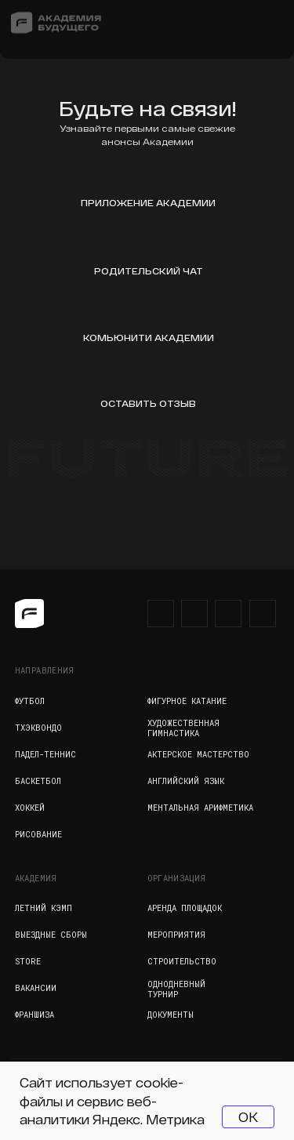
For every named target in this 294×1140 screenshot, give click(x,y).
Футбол (30, 700)
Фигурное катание (187, 700)
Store (28, 961)
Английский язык (185, 780)
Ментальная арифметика (200, 807)
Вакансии (35, 987)
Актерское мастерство (198, 754)
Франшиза (34, 1014)
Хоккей (30, 807)
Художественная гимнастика (183, 728)
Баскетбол (38, 780)
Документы (170, 1014)
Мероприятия (176, 934)
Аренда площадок (184, 907)
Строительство (181, 961)
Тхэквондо (38, 727)
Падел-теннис (45, 754)
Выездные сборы (51, 934)
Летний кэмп (43, 907)
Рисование (38, 834)
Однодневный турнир (176, 989)
